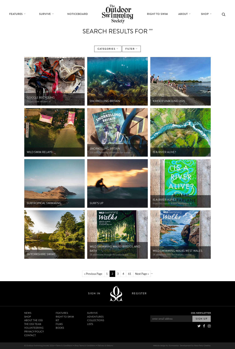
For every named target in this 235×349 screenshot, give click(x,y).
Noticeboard (77, 14)
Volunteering (34, 328)
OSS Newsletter (201, 313)
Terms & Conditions (64, 345)
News (27, 313)
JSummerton (173, 345)
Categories (108, 49)
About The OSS (33, 320)
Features (17, 14)
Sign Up (202, 318)
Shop (206, 14)
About (184, 14)
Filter (131, 49)
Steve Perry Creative (202, 345)
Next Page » (142, 274)
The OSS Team (32, 324)
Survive (46, 14)
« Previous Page (93, 274)
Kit (57, 320)
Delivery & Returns (105, 345)
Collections (95, 320)
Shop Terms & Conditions (85, 345)
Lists (90, 324)
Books (60, 328)
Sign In (94, 294)
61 (129, 274)
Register (139, 294)
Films (59, 324)
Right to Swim (157, 14)
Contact (30, 335)
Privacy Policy (34, 331)
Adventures (95, 316)
